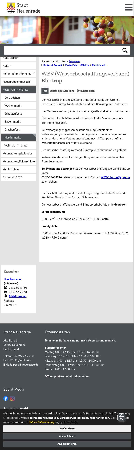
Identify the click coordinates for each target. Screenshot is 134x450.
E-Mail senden (17, 296)
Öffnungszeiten (89, 91)
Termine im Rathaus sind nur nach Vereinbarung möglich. (80, 340)
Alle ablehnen (67, 436)
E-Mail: (7, 365)
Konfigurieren (67, 428)
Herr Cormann (12, 279)
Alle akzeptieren (67, 444)
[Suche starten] (125, 50)
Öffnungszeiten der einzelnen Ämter (67, 376)
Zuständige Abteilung (63, 91)
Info (45, 91)
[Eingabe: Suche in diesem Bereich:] (63, 50)
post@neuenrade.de (25, 365)
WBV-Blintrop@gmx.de (115, 177)
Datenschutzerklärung (41, 421)
